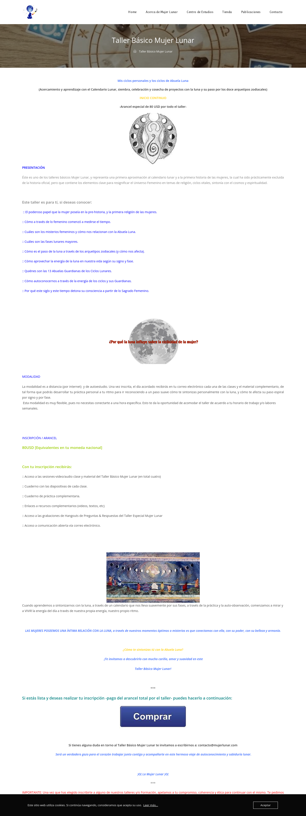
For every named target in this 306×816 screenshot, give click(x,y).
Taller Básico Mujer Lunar (156, 51)
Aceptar (265, 805)
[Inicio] (134, 51)
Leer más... (150, 805)
